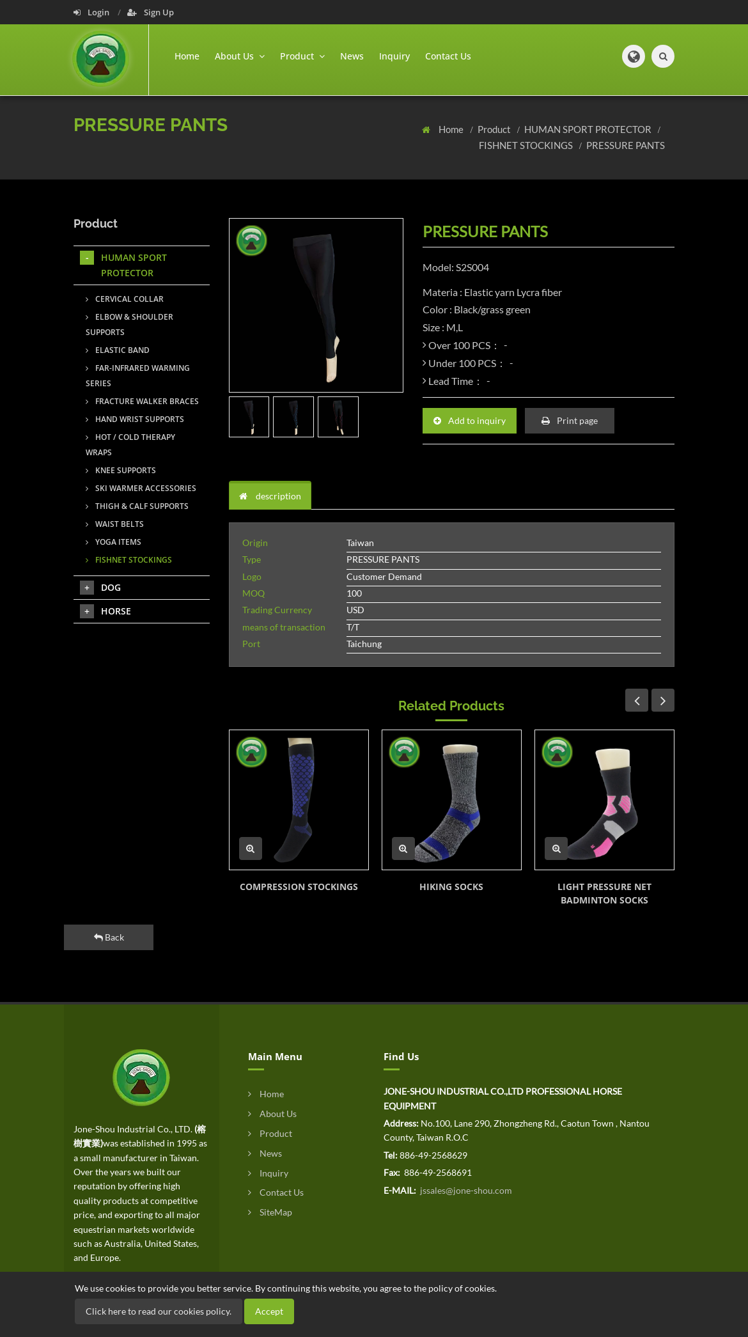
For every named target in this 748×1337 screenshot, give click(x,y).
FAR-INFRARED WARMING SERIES (138, 376)
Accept (269, 1311)
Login (92, 12)
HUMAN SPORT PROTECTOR (588, 129)
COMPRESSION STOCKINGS (299, 886)
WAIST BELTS (115, 524)
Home (187, 56)
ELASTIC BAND (118, 350)
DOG (100, 588)
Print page (570, 420)
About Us (272, 1113)
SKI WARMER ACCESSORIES (141, 488)
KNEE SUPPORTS (121, 470)
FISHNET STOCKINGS (527, 145)
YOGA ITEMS (113, 541)
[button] (633, 56)
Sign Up (150, 12)
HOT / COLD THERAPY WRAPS (130, 445)
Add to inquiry (469, 420)
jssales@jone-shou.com (465, 1190)
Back (109, 937)
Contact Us (448, 56)
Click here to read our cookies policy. (158, 1311)
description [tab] (270, 495)
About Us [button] (240, 56)
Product (495, 129)
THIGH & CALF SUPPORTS (137, 506)
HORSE (105, 611)
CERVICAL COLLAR (125, 298)
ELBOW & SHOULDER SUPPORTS (129, 324)
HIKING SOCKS (451, 886)
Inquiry (394, 56)
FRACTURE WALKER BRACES (142, 401)
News (352, 56)
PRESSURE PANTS (625, 145)
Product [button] (302, 56)
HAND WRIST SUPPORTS (135, 419)
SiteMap (270, 1212)
